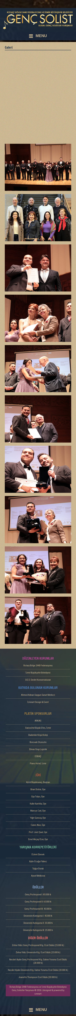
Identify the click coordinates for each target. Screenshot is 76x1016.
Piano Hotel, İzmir (38, 763)
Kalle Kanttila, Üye (38, 803)
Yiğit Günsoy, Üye (38, 817)
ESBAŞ (38, 756)
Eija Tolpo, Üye (38, 796)
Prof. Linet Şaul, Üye (38, 832)
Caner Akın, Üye (38, 825)
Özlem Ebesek (38, 854)
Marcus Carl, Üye (38, 810)
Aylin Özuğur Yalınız (38, 861)
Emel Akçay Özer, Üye (38, 839)
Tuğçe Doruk (38, 868)
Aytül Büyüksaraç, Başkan (38, 782)
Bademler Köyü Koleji (38, 735)
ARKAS (38, 720)
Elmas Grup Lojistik (38, 749)
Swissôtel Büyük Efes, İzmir (38, 727)
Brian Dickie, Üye (38, 789)
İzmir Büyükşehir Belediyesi (38, 672)
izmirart (38, 993)
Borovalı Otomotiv (38, 742)
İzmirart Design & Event (38, 702)
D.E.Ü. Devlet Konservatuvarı (38, 679)
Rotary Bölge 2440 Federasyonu (38, 665)
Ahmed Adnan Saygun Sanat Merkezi (38, 695)
